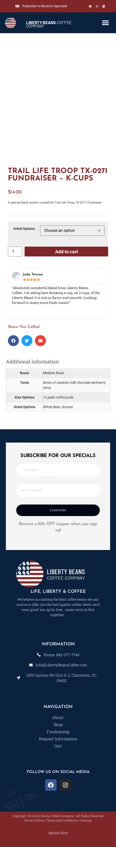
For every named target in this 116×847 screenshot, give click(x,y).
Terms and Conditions (62, 820)
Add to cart (66, 251)
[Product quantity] (15, 251)
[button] (105, 22)
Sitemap (86, 820)
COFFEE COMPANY (49, 24)
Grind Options (24, 229)
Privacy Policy (34, 820)
